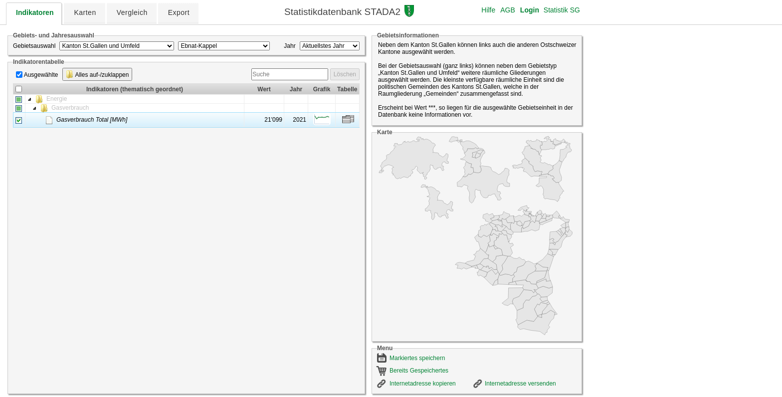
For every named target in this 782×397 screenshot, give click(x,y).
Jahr (289, 45)
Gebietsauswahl (34, 45)
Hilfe (488, 10)
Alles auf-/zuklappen (97, 74)
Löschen (345, 74)
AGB (507, 10)
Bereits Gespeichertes (419, 370)
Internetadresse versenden (520, 383)
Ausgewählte (41, 74)
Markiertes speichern (417, 358)
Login (529, 10)
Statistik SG (562, 10)
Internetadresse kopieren (423, 383)
